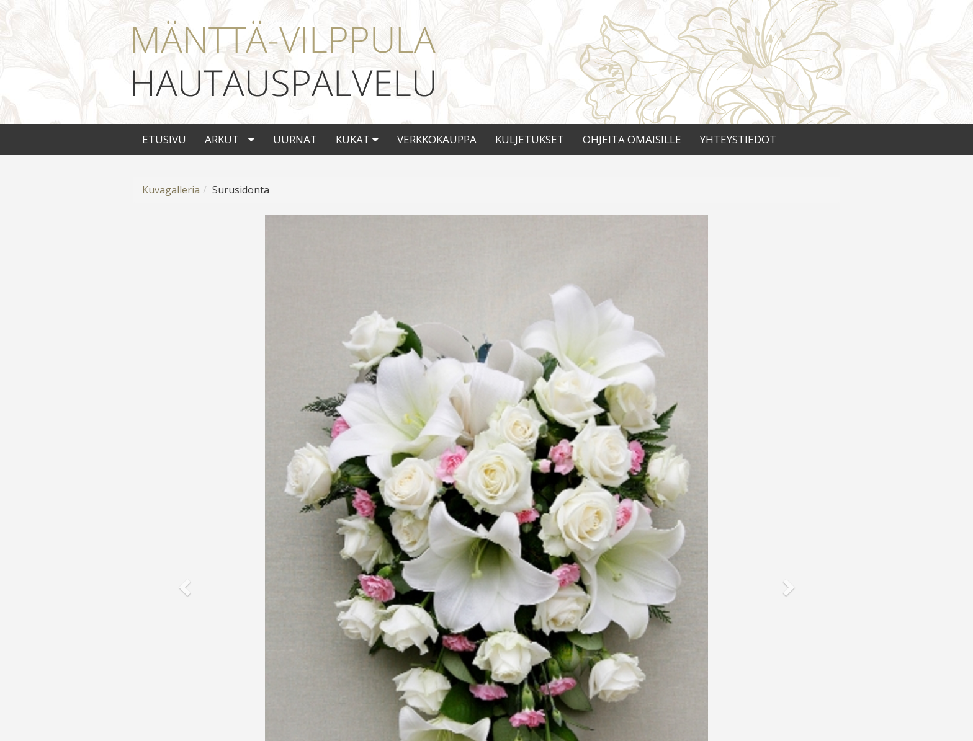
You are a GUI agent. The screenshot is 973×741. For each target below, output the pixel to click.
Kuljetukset (529, 139)
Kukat (357, 139)
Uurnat (295, 139)
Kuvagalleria (171, 190)
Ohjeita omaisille (632, 139)
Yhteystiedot (738, 139)
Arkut (222, 139)
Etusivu (164, 139)
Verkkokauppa (437, 139)
